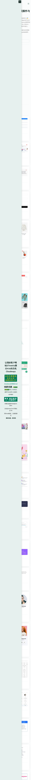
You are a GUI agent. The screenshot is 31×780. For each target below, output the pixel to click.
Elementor (3, 18)
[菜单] (28, 3)
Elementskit (17, 135)
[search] (15, 41)
